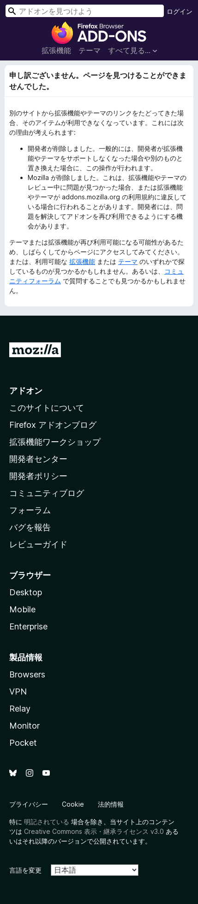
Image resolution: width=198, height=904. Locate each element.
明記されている (46, 822)
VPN (18, 691)
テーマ (89, 50)
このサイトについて (46, 408)
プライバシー (28, 804)
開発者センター (38, 459)
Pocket (23, 743)
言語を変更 (25, 870)
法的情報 (111, 804)
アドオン (25, 390)
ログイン (179, 11)
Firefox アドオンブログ (52, 425)
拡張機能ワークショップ (55, 442)
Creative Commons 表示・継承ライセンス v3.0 (94, 831)
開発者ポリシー (38, 476)
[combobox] (85, 11)
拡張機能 (56, 50)
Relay (19, 708)
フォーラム (30, 510)
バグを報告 (30, 527)
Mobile (22, 609)
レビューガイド (38, 544)
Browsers (27, 674)
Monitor (24, 725)
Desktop (25, 592)
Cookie (73, 804)
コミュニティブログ (46, 493)
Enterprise (28, 626)
